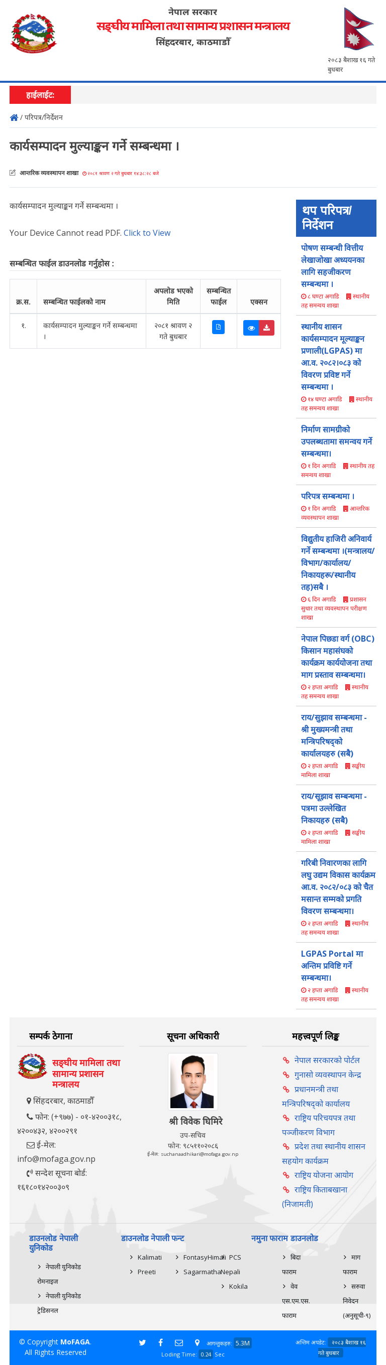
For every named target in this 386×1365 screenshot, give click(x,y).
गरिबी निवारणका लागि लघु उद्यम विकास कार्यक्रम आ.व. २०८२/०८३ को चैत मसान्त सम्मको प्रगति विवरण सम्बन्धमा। (338, 887)
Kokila (238, 1286)
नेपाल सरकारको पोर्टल (327, 1060)
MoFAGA (75, 1341)
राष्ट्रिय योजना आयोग (324, 1174)
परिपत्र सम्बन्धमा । (327, 496)
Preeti (147, 1271)
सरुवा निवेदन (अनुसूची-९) (356, 1301)
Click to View (147, 232)
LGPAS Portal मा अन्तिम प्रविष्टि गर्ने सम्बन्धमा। (332, 965)
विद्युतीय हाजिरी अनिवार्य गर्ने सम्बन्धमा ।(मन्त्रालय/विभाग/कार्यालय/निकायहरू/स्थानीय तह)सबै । (338, 562)
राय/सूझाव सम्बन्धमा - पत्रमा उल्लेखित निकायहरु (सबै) (334, 808)
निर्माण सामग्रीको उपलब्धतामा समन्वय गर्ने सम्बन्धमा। (336, 441)
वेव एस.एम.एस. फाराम (296, 1301)
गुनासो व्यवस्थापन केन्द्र (328, 1074)
